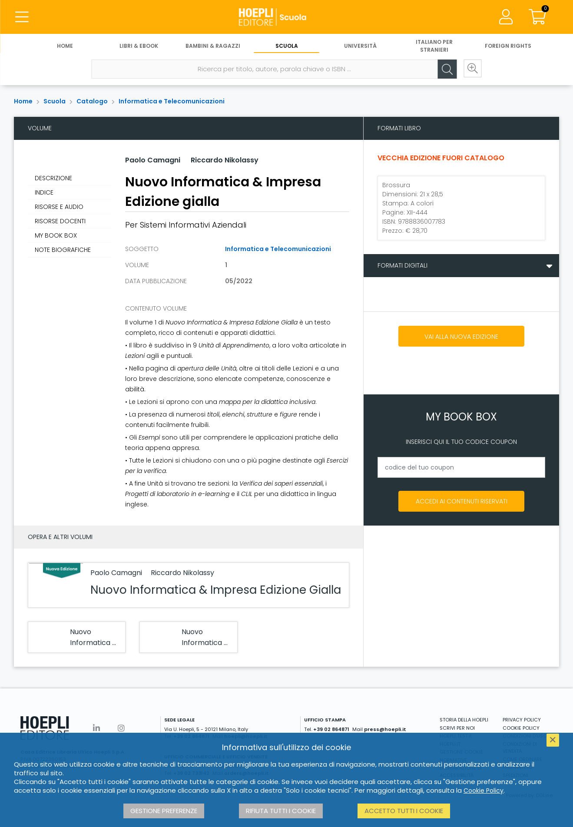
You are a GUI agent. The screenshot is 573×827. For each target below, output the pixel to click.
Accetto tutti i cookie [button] (403, 810)
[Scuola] (286, 17)
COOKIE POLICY (521, 727)
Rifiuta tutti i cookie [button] (281, 810)
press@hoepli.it (385, 729)
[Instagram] (121, 728)
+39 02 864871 (331, 729)
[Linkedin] (96, 728)
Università (360, 46)
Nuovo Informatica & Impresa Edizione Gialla (215, 590)
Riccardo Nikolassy (224, 160)
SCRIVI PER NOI (457, 727)
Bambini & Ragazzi (212, 46)
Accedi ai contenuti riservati (461, 501)
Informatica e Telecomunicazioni (172, 101)
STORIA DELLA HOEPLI (464, 719)
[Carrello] (537, 17)
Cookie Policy (483, 790)
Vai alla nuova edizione (461, 336)
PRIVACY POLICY (522, 719)
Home (65, 46)
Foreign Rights (508, 46)
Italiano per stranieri (434, 46)
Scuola (286, 46)
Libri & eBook (138, 46)
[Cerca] (444, 69)
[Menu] (22, 17)
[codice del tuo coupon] (461, 467)
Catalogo (92, 101)
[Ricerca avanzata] (470, 69)
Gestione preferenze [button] (163, 810)
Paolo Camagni (152, 160)
